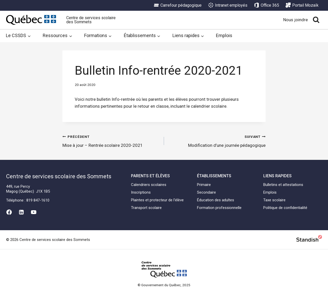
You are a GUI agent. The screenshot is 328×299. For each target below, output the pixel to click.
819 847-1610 (37, 200)
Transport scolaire (146, 207)
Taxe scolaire (274, 200)
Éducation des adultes (215, 200)
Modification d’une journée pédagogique (217, 140)
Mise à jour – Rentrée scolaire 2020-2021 (111, 140)
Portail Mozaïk (302, 5)
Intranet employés (227, 5)
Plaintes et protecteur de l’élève (157, 200)
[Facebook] (9, 212)
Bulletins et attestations (283, 184)
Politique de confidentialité (285, 207)
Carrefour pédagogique (178, 5)
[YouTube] (33, 212)
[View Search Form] (316, 20)
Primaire (204, 184)
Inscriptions (141, 192)
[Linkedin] (21, 212)
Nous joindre (295, 19)
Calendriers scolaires (148, 184)
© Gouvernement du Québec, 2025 (164, 285)
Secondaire (206, 192)
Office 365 (266, 5)
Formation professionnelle (219, 207)
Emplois (224, 35)
